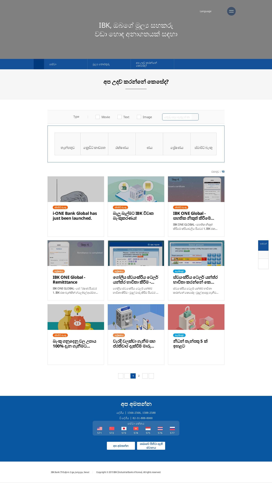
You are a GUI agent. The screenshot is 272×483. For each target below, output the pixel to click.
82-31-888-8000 (143, 418)
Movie (105, 117)
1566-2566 (134, 412)
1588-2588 (149, 412)
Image (147, 117)
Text (126, 117)
